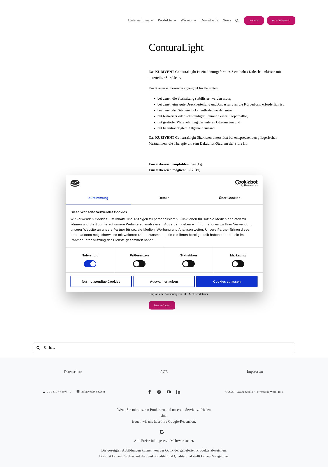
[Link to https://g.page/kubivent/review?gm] (162, 432)
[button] (237, 20)
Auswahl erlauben (164, 281)
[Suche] (38, 347)
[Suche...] (164, 347)
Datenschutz (73, 372)
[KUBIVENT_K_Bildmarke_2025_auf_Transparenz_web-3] (63, 7)
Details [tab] (164, 198)
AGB (164, 372)
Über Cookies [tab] (229, 198)
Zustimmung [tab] (98, 198)
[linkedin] (178, 392)
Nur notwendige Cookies (101, 281)
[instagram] (159, 392)
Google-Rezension (181, 421)
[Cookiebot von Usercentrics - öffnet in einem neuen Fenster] (238, 183)
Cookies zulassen (227, 281)
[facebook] (149, 392)
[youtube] (169, 392)
